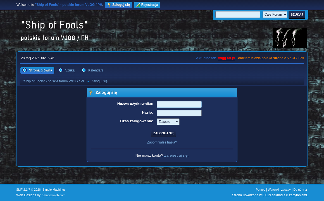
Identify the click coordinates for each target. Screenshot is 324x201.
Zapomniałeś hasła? (162, 142)
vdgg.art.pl (226, 58)
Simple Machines (53, 189)
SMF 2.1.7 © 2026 (28, 189)
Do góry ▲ (301, 189)
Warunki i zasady (279, 189)
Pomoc (260, 189)
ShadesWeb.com (53, 195)
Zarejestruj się (176, 155)
